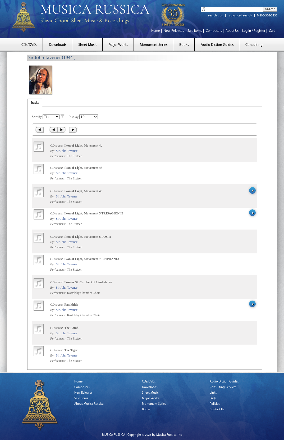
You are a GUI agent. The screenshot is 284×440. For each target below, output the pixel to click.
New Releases (174, 31)
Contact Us (217, 409)
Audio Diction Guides (217, 45)
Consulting (254, 45)
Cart (272, 31)
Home (155, 31)
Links (213, 392)
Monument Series (154, 45)
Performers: (58, 156)
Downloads (58, 45)
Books (184, 45)
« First (39, 129)
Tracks (35, 102)
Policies (215, 404)
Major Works (118, 45)
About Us (232, 31)
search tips (215, 15)
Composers (214, 31)
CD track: (57, 145)
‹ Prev (53, 129)
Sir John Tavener (66, 151)
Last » (73, 129)
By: (53, 151)
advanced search (240, 15)
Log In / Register (253, 31)
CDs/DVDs (29, 45)
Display (73, 117)
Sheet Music (87, 45)
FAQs (213, 398)
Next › (62, 129)
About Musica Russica (89, 404)
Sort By (37, 117)
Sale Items (194, 31)
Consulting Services (223, 387)
